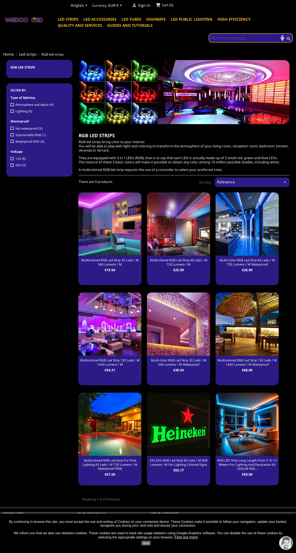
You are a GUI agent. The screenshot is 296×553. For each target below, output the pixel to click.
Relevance (252, 182)
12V (20, 158)
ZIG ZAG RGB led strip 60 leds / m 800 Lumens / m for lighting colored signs (179, 462)
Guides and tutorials (130, 25)
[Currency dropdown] (115, 5)
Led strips (68, 19)
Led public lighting (191, 19)
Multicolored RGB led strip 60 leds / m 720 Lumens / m (178, 262)
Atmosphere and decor (34, 104)
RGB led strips (23, 67)
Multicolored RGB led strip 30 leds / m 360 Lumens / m (110, 262)
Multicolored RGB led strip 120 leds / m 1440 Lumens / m (110, 362)
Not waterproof (29, 128)
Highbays (156, 19)
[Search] (251, 38)
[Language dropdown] (80, 5)
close (146, 543)
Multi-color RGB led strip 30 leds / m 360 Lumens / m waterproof (178, 362)
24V (20, 165)
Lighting (23, 111)
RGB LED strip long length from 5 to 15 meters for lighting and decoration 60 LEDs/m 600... (247, 464)
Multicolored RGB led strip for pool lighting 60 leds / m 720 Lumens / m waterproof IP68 (110, 464)
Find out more (186, 537)
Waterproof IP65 (29, 141)
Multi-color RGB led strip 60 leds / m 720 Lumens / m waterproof (247, 262)
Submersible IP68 (30, 135)
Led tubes (131, 19)
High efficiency (234, 19)
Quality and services (80, 25)
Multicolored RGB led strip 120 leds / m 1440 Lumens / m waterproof (247, 362)
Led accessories (99, 19)
